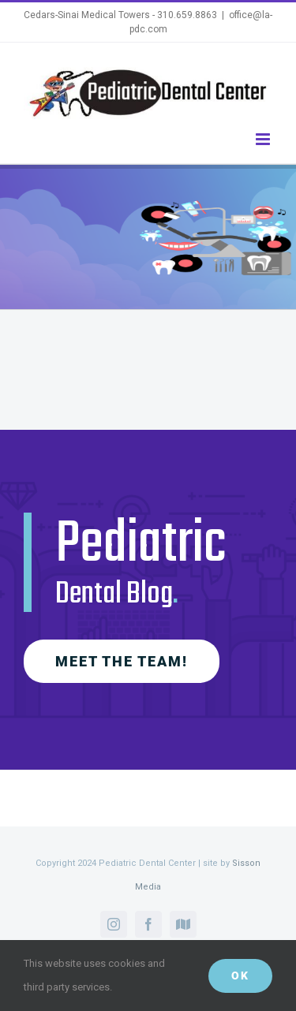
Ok (240, 975)
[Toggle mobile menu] (264, 139)
